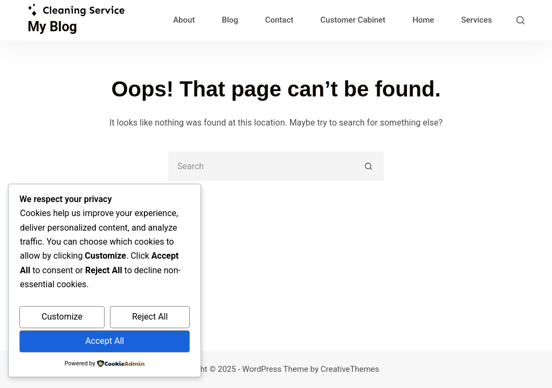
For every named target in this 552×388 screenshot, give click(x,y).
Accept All (104, 341)
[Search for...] (261, 166)
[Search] (520, 20)
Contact (279, 20)
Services (476, 20)
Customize (62, 316)
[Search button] (369, 166)
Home (423, 20)
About (184, 20)
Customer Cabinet (352, 20)
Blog (230, 20)
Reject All (150, 316)
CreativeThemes (350, 369)
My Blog (52, 26)
